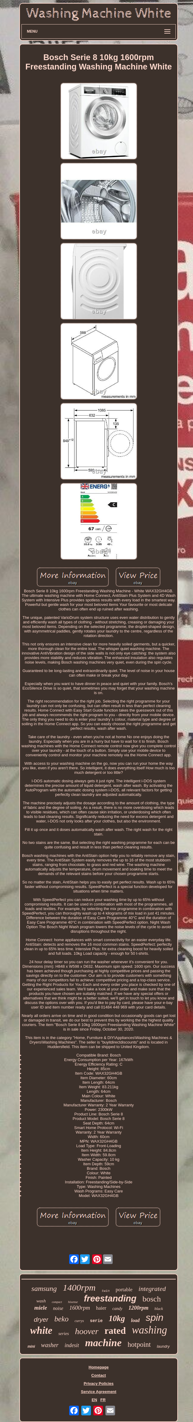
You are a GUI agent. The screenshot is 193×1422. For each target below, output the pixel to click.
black (158, 1308)
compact (57, 1302)
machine (103, 1342)
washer (50, 1345)
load (135, 1320)
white (41, 1330)
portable (124, 1289)
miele (40, 1308)
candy (117, 1308)
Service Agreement (98, 1391)
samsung (44, 1288)
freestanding (110, 1298)
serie (96, 1320)
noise (58, 1308)
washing (149, 1330)
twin (105, 1291)
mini (31, 1346)
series (63, 1333)
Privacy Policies (99, 1383)
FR (102, 1400)
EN (94, 1400)
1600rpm (79, 1308)
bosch (152, 1299)
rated (115, 1330)
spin (154, 1317)
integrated (152, 1288)
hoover (86, 1331)
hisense (73, 1302)
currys (79, 1321)
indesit (72, 1345)
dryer (41, 1319)
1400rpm (79, 1287)
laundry (163, 1346)
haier (101, 1308)
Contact (98, 1375)
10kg (117, 1318)
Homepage (98, 1367)
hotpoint (139, 1344)
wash (41, 1300)
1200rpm (138, 1308)
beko (61, 1319)
